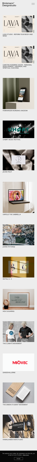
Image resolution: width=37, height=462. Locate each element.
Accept (18, 458)
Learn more (26, 455)
